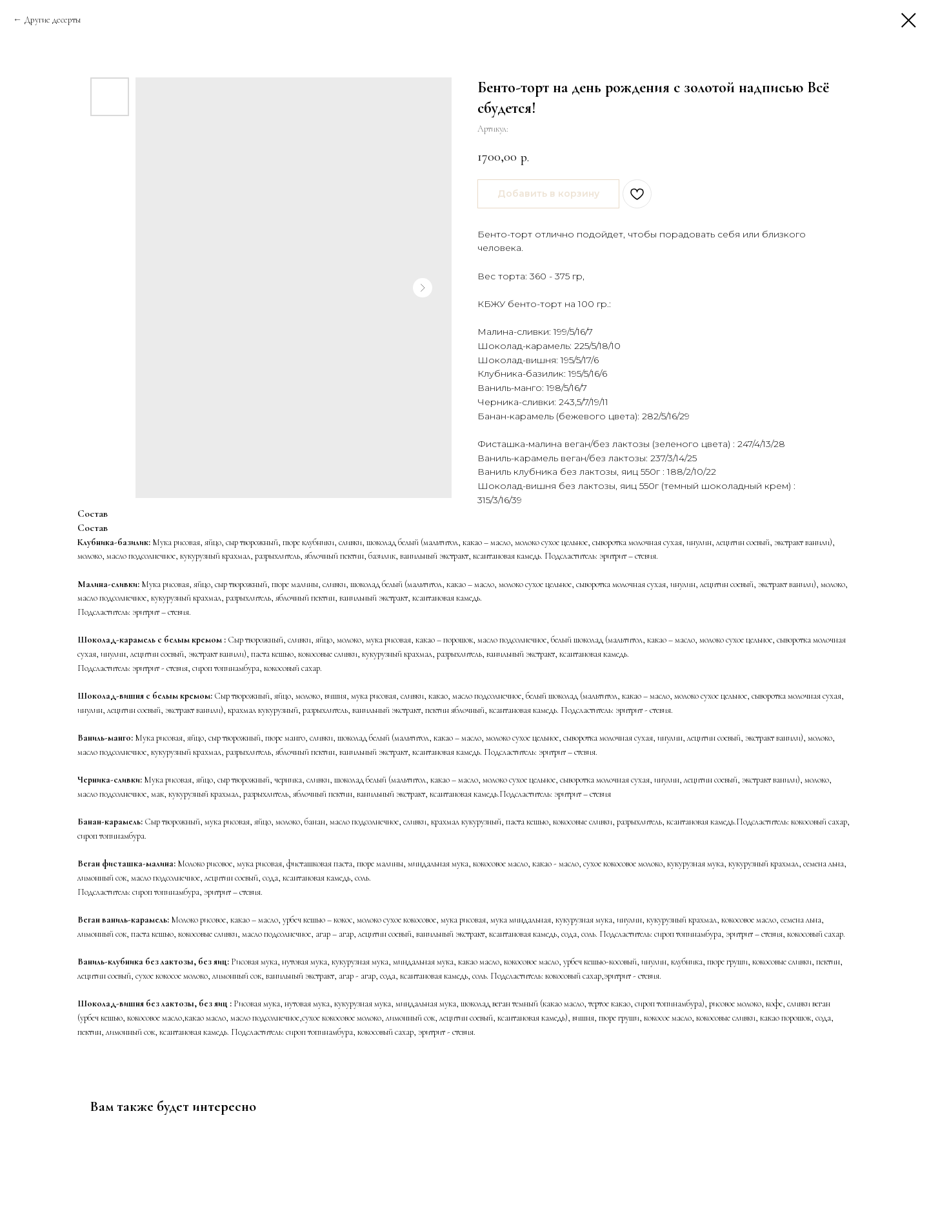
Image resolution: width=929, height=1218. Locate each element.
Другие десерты (53, 19)
